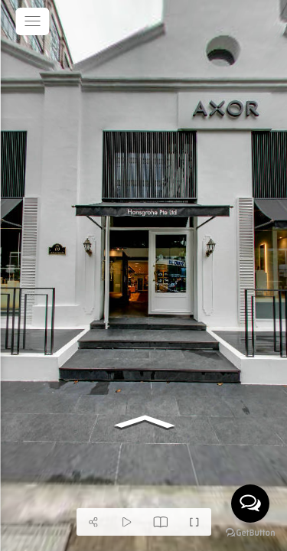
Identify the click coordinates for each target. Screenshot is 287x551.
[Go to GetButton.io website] (250, 534)
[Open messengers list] (250, 503)
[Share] (93, 522)
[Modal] (161, 522)
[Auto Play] (127, 522)
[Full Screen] (194, 522)
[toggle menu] (32, 21)
